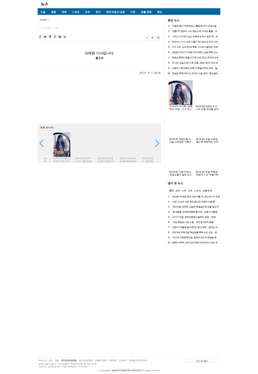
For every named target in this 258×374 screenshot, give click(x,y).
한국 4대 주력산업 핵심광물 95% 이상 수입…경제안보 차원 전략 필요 (204, 232)
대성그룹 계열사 (202, 361)
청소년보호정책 (86, 360)
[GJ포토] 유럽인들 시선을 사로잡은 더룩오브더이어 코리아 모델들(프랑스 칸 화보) (180, 143)
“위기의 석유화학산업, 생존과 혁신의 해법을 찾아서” (196, 237)
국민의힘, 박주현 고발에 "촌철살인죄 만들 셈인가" (195, 206)
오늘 (42, 12)
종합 (53, 12)
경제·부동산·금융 (115, 12)
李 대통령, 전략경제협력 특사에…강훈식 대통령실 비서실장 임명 (202, 212)
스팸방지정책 (101, 360)
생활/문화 (207, 190)
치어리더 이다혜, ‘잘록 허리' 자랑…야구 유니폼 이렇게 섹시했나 (181, 109)
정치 (98, 12)
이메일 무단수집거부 (138, 360)
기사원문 (56, 28)
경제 (177, 190)
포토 (87, 12)
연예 (64, 12)
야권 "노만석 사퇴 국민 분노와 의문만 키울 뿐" (193, 201)
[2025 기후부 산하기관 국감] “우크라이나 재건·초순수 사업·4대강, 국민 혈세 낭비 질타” (212, 242)
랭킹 (159, 12)
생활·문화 (146, 12)
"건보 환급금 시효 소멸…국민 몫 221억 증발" (193, 222)
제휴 (57, 360)
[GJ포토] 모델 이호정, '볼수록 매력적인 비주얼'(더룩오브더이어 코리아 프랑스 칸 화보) (207, 143)
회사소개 (43, 360)
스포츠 (75, 12)
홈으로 (99, 58)
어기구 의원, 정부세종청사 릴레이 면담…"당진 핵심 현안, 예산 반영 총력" (206, 217)
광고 (51, 360)
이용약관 (113, 360)
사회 (132, 12)
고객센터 (123, 360)
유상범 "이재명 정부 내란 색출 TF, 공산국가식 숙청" (196, 196)
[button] (157, 143)
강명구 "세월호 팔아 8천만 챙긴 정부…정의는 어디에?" (198, 227)
